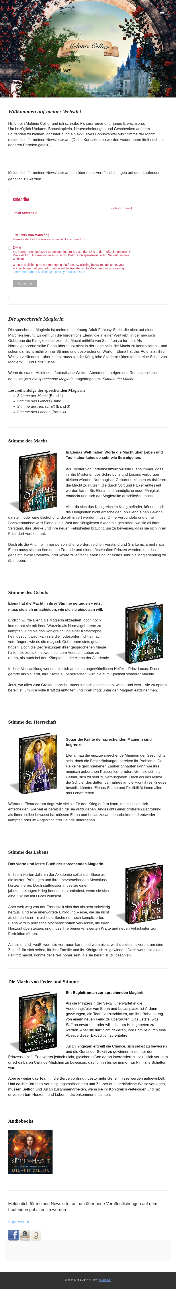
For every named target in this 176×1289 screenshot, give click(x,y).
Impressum (18, 1221)
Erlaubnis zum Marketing (31, 235)
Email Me (104, 1280)
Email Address (25, 213)
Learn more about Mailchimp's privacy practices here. (49, 272)
